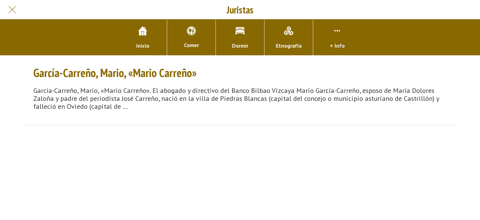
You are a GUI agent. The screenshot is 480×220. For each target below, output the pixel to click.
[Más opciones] (337, 37)
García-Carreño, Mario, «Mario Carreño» (115, 73)
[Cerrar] (12, 9)
